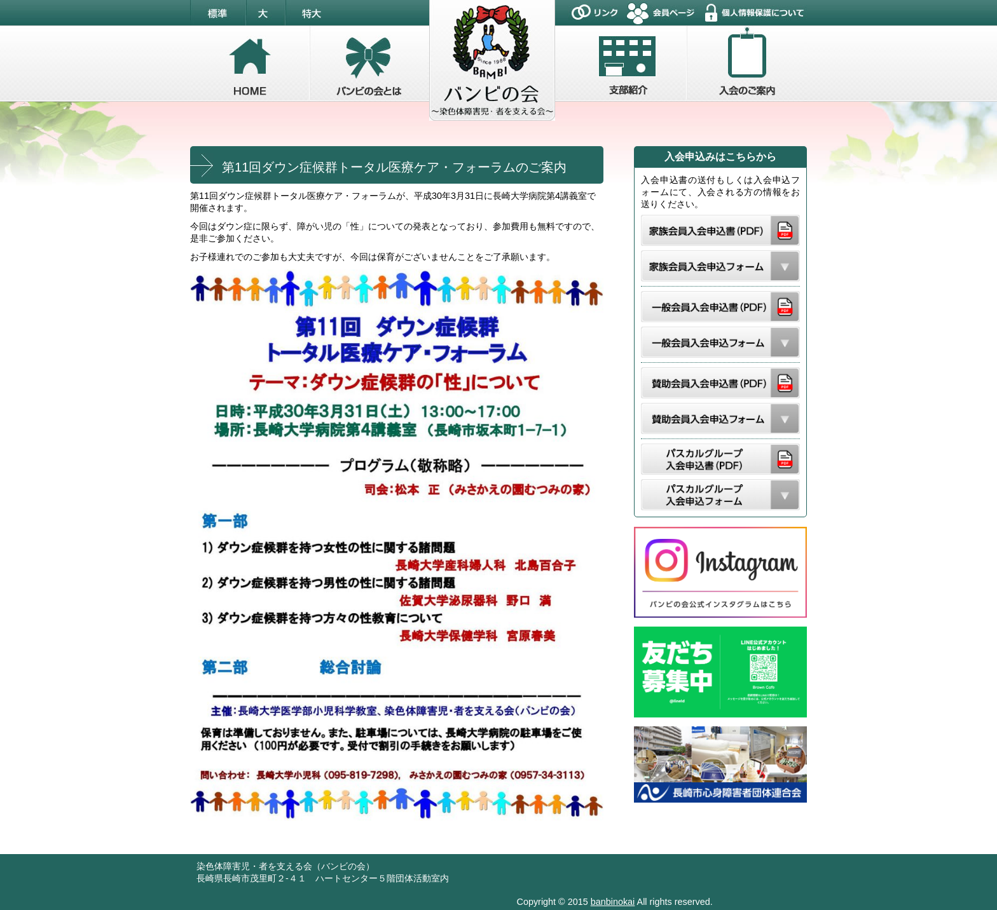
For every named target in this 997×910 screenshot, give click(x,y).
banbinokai (613, 902)
